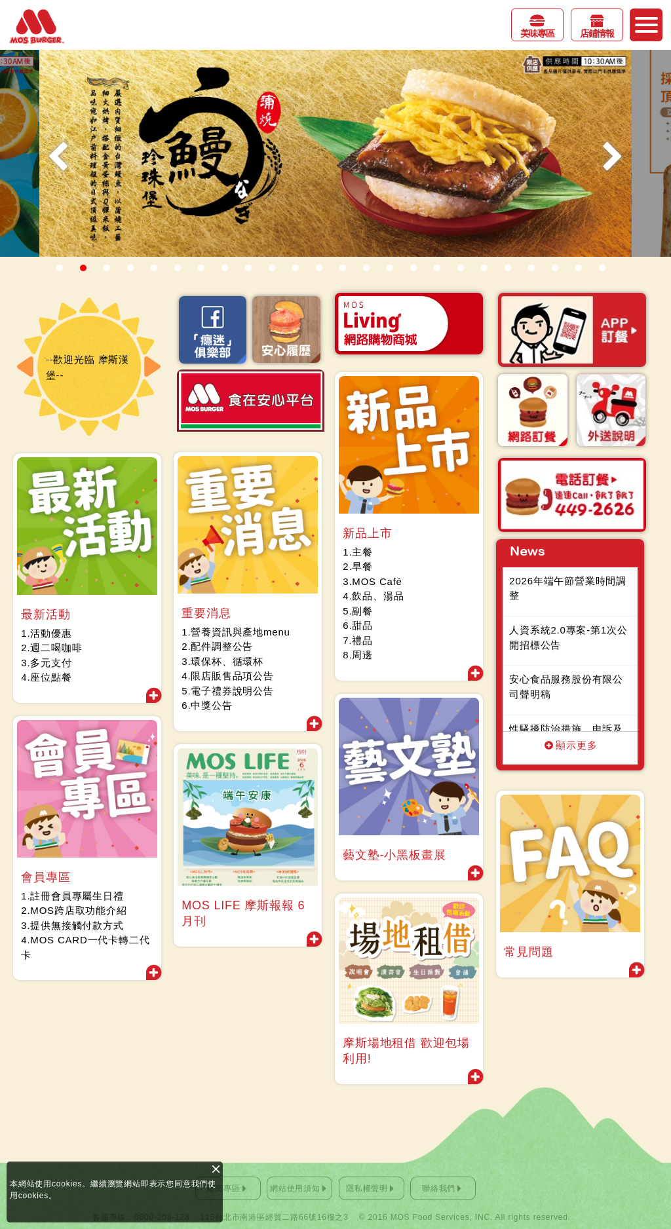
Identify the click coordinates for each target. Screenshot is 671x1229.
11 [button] (295, 268)
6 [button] (177, 268)
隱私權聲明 (367, 1188)
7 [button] (201, 268)
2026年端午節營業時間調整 (569, 588)
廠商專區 (223, 1188)
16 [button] (413, 268)
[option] (335, 153)
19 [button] (484, 268)
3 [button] (107, 268)
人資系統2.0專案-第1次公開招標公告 (570, 637)
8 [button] (224, 268)
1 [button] (59, 268)
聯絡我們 (438, 1188)
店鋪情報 (597, 33)
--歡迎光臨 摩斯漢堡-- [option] (88, 367)
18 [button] (460, 268)
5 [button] (154, 268)
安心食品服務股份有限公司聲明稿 (568, 686)
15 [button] (390, 268)
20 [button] (508, 268)
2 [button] (83, 268)
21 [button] (531, 268)
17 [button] (437, 268)
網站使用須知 (295, 1188)
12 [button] (319, 268)
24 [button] (602, 268)
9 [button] (248, 268)
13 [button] (342, 268)
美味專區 (537, 33)
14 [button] (366, 268)
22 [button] (555, 268)
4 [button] (130, 268)
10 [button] (272, 268)
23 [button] (578, 268)
